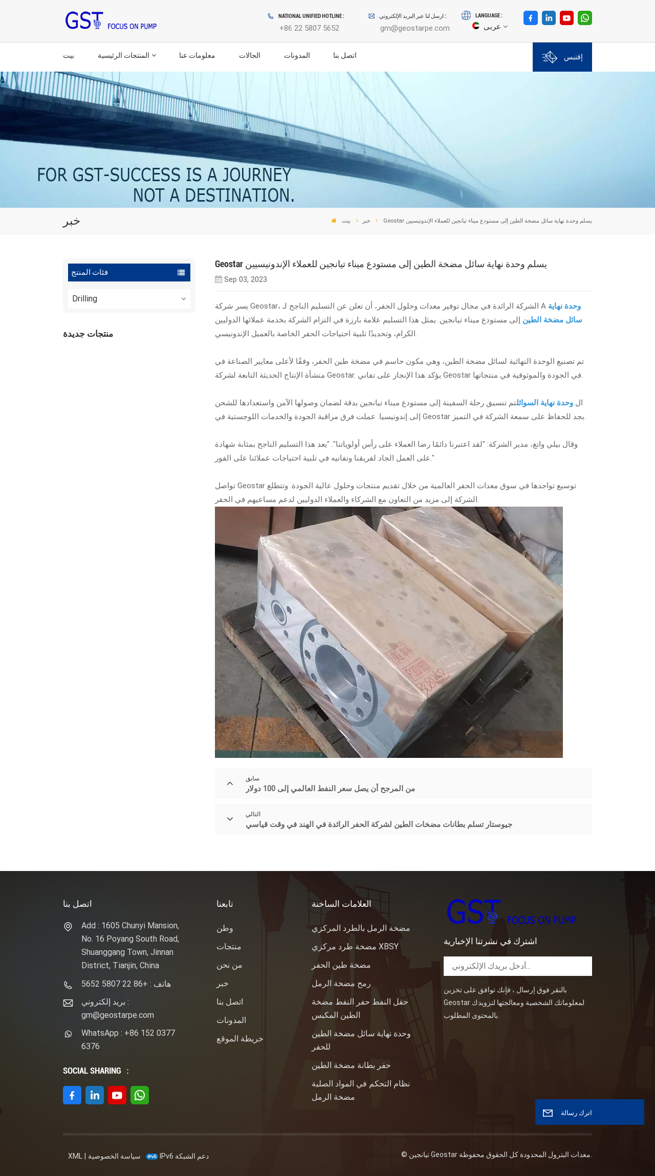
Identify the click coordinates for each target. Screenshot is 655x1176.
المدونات (297, 55)
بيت (68, 55)
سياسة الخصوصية (114, 1156)
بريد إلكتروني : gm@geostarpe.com (117, 1008)
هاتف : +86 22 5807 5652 (126, 984)
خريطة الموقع (240, 1038)
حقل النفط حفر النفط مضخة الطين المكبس (360, 1008)
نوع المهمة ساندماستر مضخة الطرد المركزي (148, 424)
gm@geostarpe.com (415, 28)
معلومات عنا (197, 55)
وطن (224, 928)
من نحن (229, 965)
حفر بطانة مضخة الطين (351, 1065)
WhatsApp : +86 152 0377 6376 (128, 1039)
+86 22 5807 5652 (309, 28)
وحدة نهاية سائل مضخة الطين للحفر (361, 1040)
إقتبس (562, 57)
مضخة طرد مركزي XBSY (355, 946)
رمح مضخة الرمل (341, 983)
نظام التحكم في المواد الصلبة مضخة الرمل (361, 1090)
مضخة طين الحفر (341, 965)
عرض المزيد (135, 385)
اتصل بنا (345, 55)
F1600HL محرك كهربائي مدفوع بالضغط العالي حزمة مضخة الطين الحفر (149, 367)
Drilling (84, 298)
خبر (366, 220)
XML (75, 1156)
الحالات (249, 55)
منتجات (229, 946)
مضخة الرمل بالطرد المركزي (361, 928)
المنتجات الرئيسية (123, 55)
